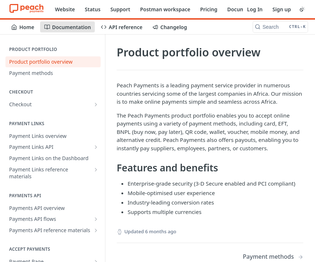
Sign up (281, 9)
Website (65, 9)
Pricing (208, 9)
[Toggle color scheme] (302, 9)
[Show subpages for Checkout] (96, 104)
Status (93, 9)
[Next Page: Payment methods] (273, 256)
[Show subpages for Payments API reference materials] (96, 230)
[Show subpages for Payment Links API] (96, 147)
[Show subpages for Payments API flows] (96, 219)
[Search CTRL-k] (280, 26)
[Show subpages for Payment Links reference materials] (96, 169)
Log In (254, 9)
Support (120, 9)
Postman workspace (165, 9)
